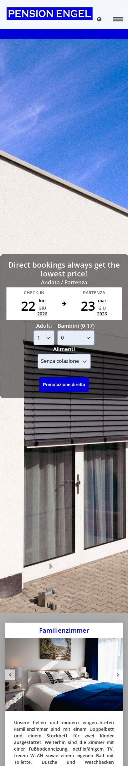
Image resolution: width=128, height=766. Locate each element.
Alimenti (64, 348)
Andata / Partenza (64, 282)
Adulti (44, 325)
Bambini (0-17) (76, 325)
